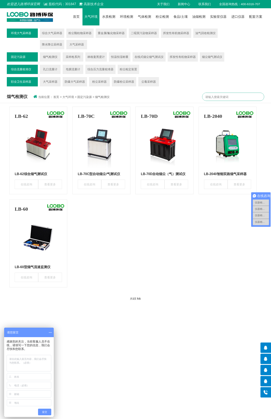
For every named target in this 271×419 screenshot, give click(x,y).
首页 (76, 16)
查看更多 (50, 184)
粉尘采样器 (99, 81)
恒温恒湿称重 (119, 56)
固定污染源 (18, 56)
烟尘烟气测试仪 (212, 56)
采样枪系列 (73, 56)
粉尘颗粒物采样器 (80, 33)
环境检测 (126, 16)
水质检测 (108, 16)
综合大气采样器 (52, 33)
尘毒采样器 (148, 81)
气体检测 (144, 16)
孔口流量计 (50, 69)
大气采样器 (76, 44)
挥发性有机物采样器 (176, 33)
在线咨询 (26, 184)
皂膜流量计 (73, 69)
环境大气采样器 (21, 33)
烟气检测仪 (50, 56)
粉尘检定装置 (128, 69)
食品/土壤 (180, 16)
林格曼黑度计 (96, 56)
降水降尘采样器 (52, 44)
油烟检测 (198, 16)
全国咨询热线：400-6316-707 (239, 4)
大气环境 (91, 16)
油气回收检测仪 (205, 33)
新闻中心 (184, 4)
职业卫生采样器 (21, 81)
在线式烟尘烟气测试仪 (149, 56)
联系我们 (204, 4)
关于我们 (163, 4)
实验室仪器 (218, 16)
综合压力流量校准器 (100, 69)
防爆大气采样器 (75, 81)
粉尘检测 (162, 16)
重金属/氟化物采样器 (111, 33)
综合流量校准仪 (21, 69)
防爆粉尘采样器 (124, 81)
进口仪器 (238, 16)
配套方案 (255, 16)
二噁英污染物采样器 (144, 33)
